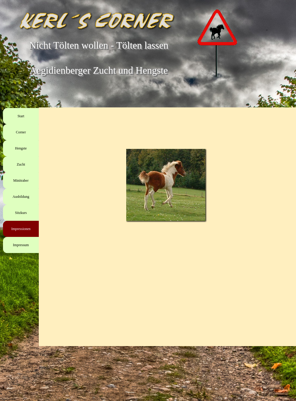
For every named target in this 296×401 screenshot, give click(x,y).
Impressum (21, 245)
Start (21, 116)
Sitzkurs (21, 213)
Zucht (21, 164)
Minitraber (20, 180)
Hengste (21, 148)
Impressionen (21, 229)
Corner (21, 132)
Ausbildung (21, 197)
